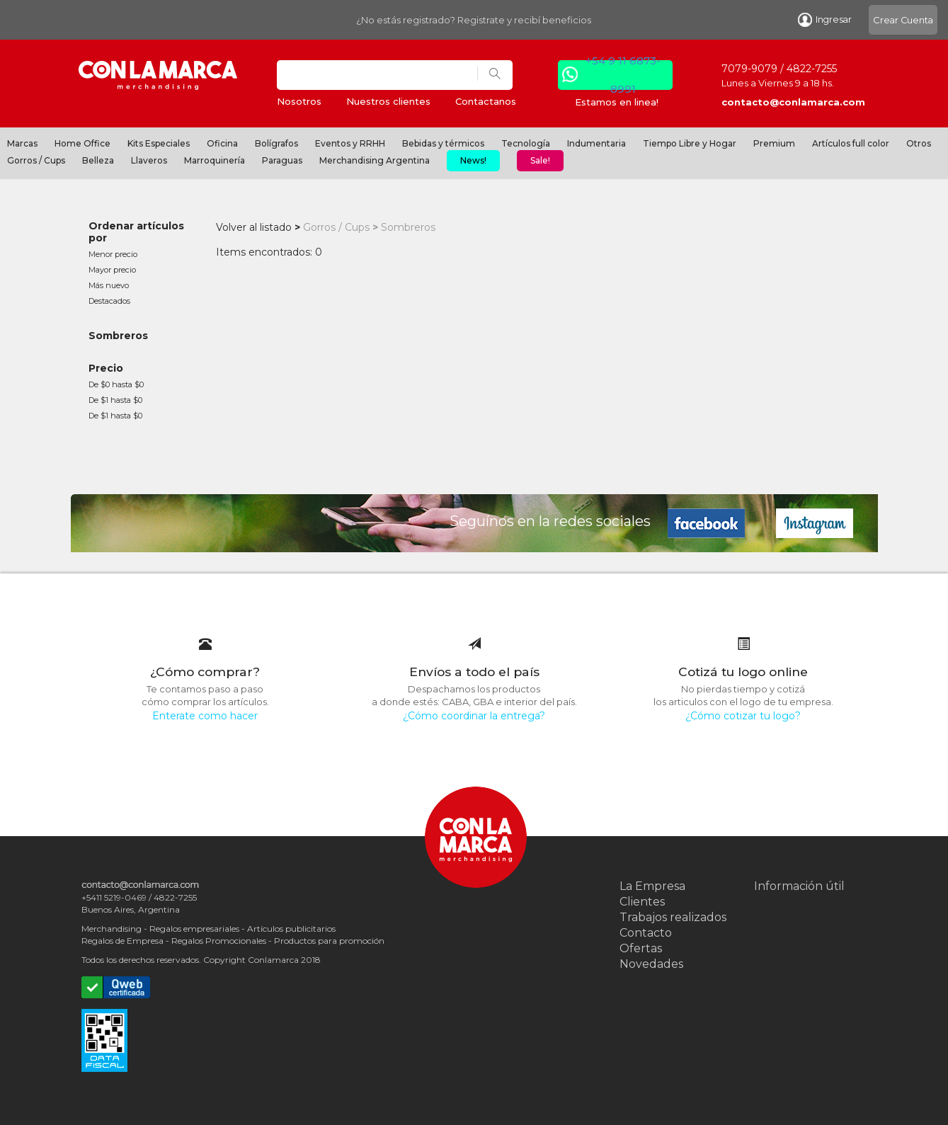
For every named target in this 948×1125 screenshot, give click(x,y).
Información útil (799, 886)
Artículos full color (850, 143)
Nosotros (299, 101)
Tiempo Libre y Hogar (689, 143)
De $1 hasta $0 (115, 400)
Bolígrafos (276, 143)
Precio (105, 368)
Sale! (540, 160)
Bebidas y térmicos (443, 143)
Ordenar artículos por (136, 231)
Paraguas (282, 160)
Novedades (651, 964)
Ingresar (825, 20)
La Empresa (652, 886)
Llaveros (149, 160)
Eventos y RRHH (350, 143)
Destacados (109, 301)
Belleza (98, 160)
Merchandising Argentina (374, 160)
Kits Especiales (158, 143)
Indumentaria (596, 143)
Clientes (642, 901)
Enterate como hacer (205, 715)
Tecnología (525, 143)
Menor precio (112, 254)
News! (473, 160)
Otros (918, 143)
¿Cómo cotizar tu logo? (743, 715)
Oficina (222, 143)
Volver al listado (254, 227)
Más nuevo (108, 285)
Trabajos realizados (672, 917)
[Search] (377, 75)
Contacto (645, 933)
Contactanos (485, 101)
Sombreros (118, 335)
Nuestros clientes (388, 101)
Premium (774, 143)
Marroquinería (214, 160)
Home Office (82, 143)
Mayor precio (112, 270)
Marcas (22, 143)
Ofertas (640, 948)
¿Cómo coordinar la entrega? (474, 715)
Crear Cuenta (903, 19)
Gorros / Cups (36, 160)
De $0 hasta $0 (116, 384)
